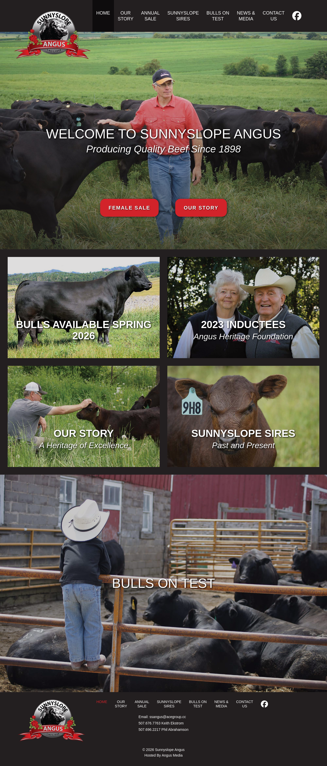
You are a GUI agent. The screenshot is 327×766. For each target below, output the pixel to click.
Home (103, 13)
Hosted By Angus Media (163, 755)
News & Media (246, 15)
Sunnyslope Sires (183, 15)
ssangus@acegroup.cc (167, 717)
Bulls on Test (217, 15)
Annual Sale (150, 15)
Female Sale (129, 208)
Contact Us (274, 15)
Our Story (125, 15)
